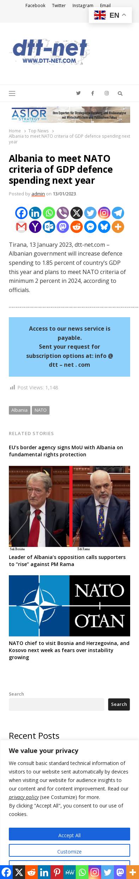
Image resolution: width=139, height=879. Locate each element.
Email (105, 5)
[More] (118, 227)
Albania (19, 410)
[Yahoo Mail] (35, 227)
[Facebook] (21, 213)
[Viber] (63, 213)
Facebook (35, 5)
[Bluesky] (104, 227)
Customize (69, 851)
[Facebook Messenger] (90, 227)
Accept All (69, 835)
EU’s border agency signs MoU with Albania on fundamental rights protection (66, 451)
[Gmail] (21, 227)
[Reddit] (76, 227)
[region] (69, 809)
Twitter (59, 5)
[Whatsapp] (49, 213)
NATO (41, 410)
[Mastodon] (63, 227)
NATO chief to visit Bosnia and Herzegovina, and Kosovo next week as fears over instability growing (69, 650)
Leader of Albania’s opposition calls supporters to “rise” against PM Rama (67, 560)
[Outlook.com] (49, 227)
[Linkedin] (35, 213)
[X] (76, 213)
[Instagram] (104, 213)
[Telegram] (118, 213)
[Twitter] (90, 213)
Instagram (83, 5)
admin (38, 193)
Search (16, 694)
